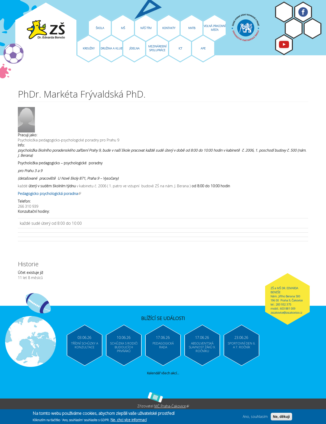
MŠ (123, 28)
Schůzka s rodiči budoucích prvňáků (124, 347)
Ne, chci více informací (129, 420)
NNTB (191, 28)
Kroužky (88, 48)
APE (203, 48)
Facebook (303, 12)
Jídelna (134, 48)
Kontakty (168, 28)
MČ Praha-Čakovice (171, 406)
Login (312, 28)
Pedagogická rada (163, 345)
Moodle (284, 12)
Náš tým (146, 28)
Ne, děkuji (281, 417)
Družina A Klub (112, 48)
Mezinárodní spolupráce (157, 48)
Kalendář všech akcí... (163, 373)
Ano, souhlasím (255, 417)
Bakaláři (294, 28)
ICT (180, 48)
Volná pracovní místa (215, 28)
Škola (100, 28)
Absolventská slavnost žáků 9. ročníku (202, 347)
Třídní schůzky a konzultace (84, 345)
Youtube (284, 44)
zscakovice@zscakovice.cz (286, 312)
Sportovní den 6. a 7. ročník (241, 345)
